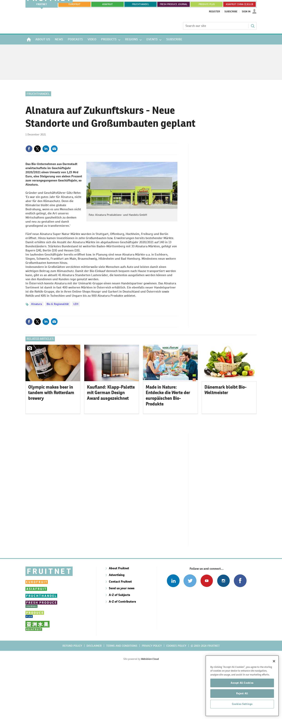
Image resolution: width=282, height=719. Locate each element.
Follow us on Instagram (223, 629)
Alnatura (36, 304)
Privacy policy (152, 694)
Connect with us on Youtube (206, 629)
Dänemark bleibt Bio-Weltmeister (225, 438)
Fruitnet (41, 4)
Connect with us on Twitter (189, 629)
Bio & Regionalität (58, 304)
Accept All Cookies (242, 709)
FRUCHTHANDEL (140, 4)
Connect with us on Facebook (240, 629)
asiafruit (107, 4)
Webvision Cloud (150, 707)
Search (252, 26)
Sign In (246, 11)
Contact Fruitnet (120, 630)
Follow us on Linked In (173, 629)
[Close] (274, 688)
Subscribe (230, 11)
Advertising (117, 623)
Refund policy (72, 694)
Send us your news (121, 637)
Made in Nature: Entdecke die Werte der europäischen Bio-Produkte (168, 443)
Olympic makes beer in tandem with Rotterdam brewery (51, 441)
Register (214, 11)
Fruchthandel (38, 94)
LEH (75, 304)
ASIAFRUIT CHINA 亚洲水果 (239, 4)
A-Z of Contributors (122, 650)
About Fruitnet (119, 617)
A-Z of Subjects (119, 643)
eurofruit (74, 4)
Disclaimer (94, 694)
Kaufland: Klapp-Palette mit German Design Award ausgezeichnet (111, 441)
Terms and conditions (121, 694)
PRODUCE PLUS (207, 4)
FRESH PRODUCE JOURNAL (173, 4)
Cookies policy (176, 694)
